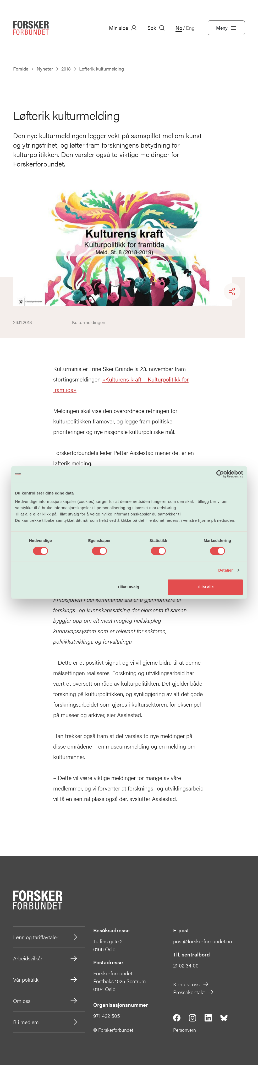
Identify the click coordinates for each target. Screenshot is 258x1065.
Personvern (184, 1029)
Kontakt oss (191, 984)
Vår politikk (45, 979)
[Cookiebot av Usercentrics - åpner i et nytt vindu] (220, 474)
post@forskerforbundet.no (202, 941)
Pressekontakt (193, 992)
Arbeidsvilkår (45, 958)
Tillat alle (205, 587)
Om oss (45, 1001)
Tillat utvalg (128, 587)
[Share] (232, 291)
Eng (190, 27)
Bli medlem (45, 1022)
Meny (226, 27)
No (178, 27)
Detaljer (225, 570)
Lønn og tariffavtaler (45, 937)
